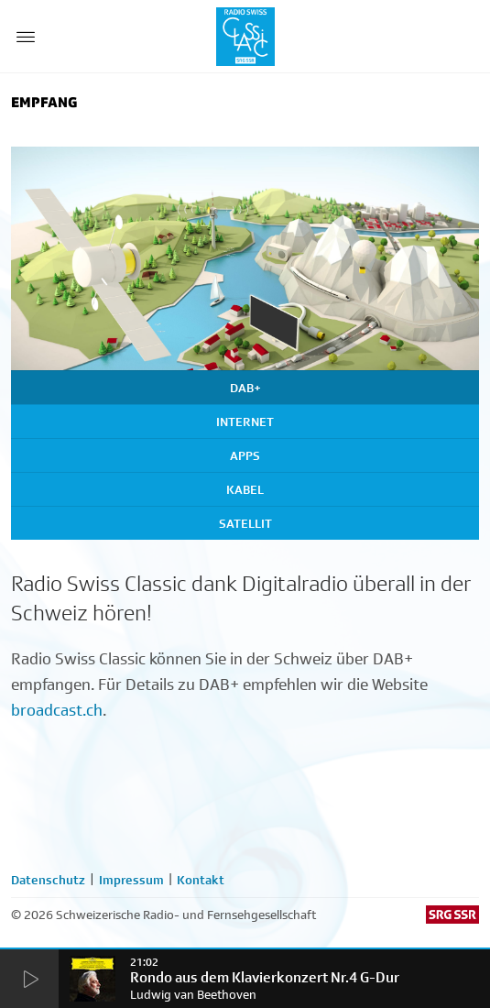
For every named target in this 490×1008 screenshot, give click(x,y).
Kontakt (200, 879)
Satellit (245, 523)
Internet (245, 421)
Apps (245, 455)
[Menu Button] (25, 36)
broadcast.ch (57, 710)
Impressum (131, 879)
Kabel (245, 489)
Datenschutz (48, 879)
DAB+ (245, 387)
